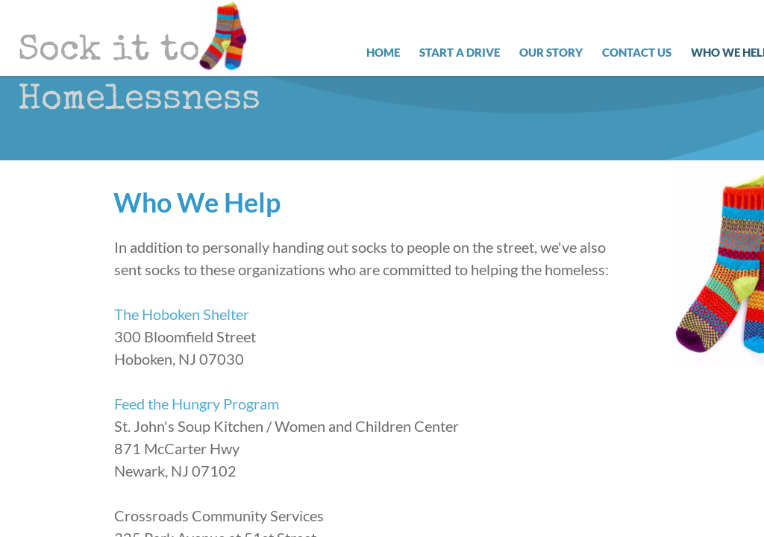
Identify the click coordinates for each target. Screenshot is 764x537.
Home (383, 52)
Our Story (551, 52)
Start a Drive (459, 52)
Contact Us (636, 52)
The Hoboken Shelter (181, 314)
